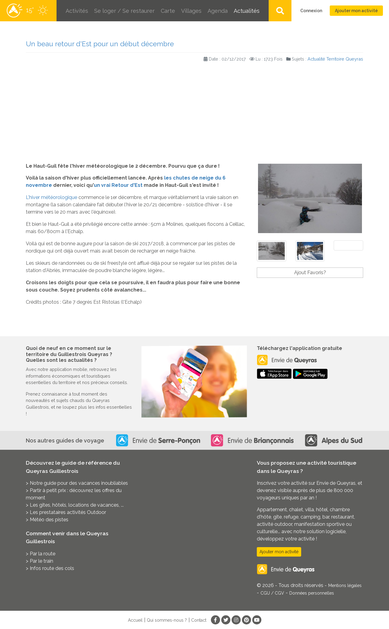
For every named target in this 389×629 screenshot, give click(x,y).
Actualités (247, 11)
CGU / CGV (272, 593)
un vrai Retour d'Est (118, 185)
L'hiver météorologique (51, 197)
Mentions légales (345, 585)
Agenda (218, 11)
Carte (168, 11)
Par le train (41, 561)
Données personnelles (311, 593)
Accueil (135, 620)
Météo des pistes (49, 519)
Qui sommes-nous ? (167, 620)
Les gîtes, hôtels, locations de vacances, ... (77, 505)
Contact (198, 620)
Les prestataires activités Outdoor (68, 512)
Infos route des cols (52, 568)
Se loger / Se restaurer (124, 11)
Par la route (42, 554)
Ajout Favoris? (310, 272)
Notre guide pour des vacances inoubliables (79, 483)
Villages (191, 11)
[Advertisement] (194, 113)
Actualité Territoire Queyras (335, 58)
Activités (77, 11)
